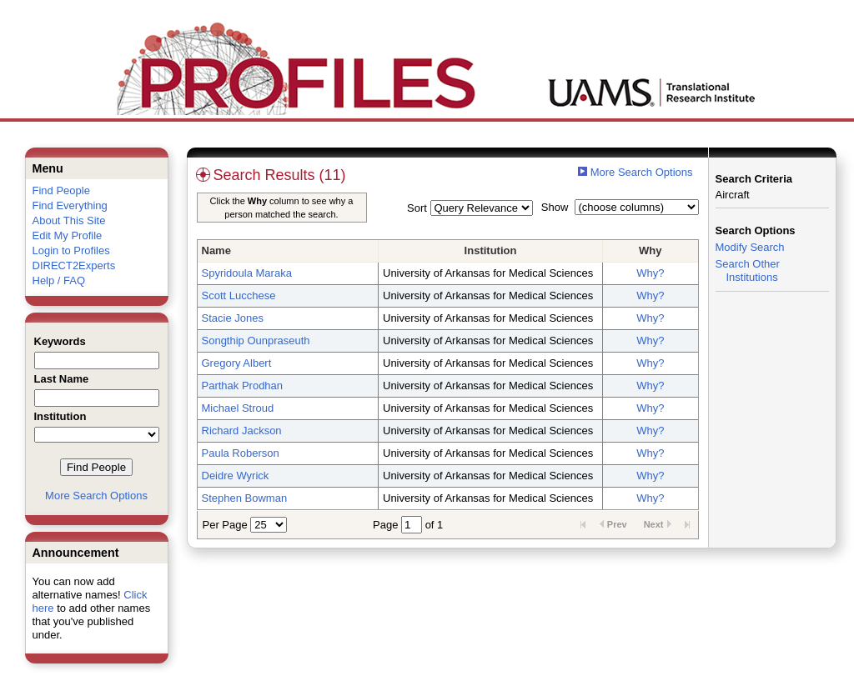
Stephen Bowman (245, 498)
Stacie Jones (233, 318)
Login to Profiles (71, 250)
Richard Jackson (242, 430)
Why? (650, 273)
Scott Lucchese (239, 295)
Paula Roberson (240, 453)
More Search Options (96, 495)
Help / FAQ (59, 280)
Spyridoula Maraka (247, 273)
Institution (491, 250)
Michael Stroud (238, 408)
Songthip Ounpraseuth (256, 340)
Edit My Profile (68, 235)
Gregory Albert (237, 363)
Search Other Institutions (748, 270)
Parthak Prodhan (243, 385)
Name (216, 250)
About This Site (69, 220)
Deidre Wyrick (235, 475)
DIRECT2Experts (74, 265)
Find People (61, 190)
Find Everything (70, 205)
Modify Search (750, 247)
